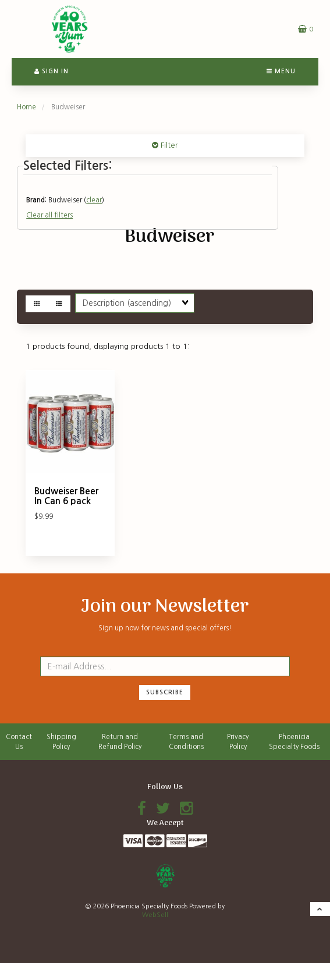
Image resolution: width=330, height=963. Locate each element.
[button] (305, 29)
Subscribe (164, 692)
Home (26, 107)
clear (94, 200)
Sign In (51, 71)
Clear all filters (49, 215)
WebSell (155, 915)
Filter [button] (168, 145)
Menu (281, 71)
